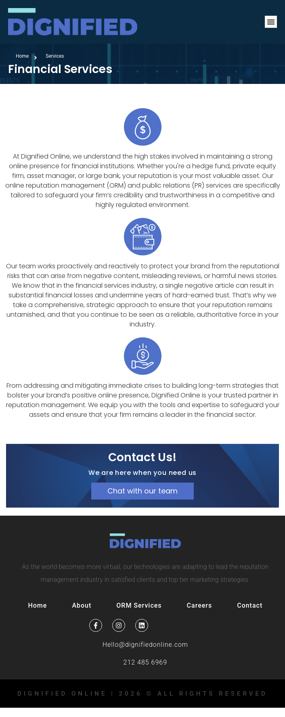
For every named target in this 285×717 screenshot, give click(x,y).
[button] (271, 22)
